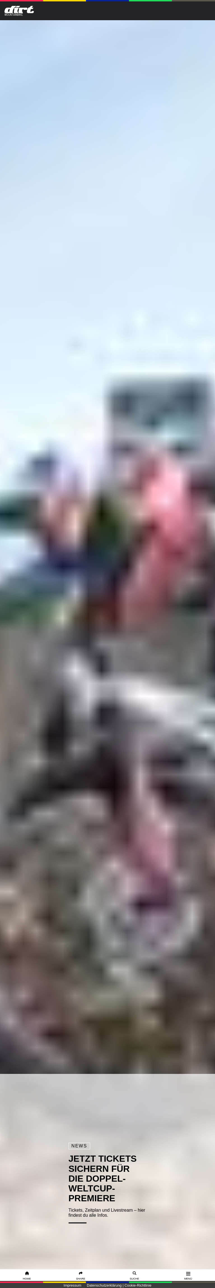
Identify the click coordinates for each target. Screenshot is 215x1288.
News (79, 1145)
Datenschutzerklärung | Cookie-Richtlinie (119, 1285)
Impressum (72, 1285)
